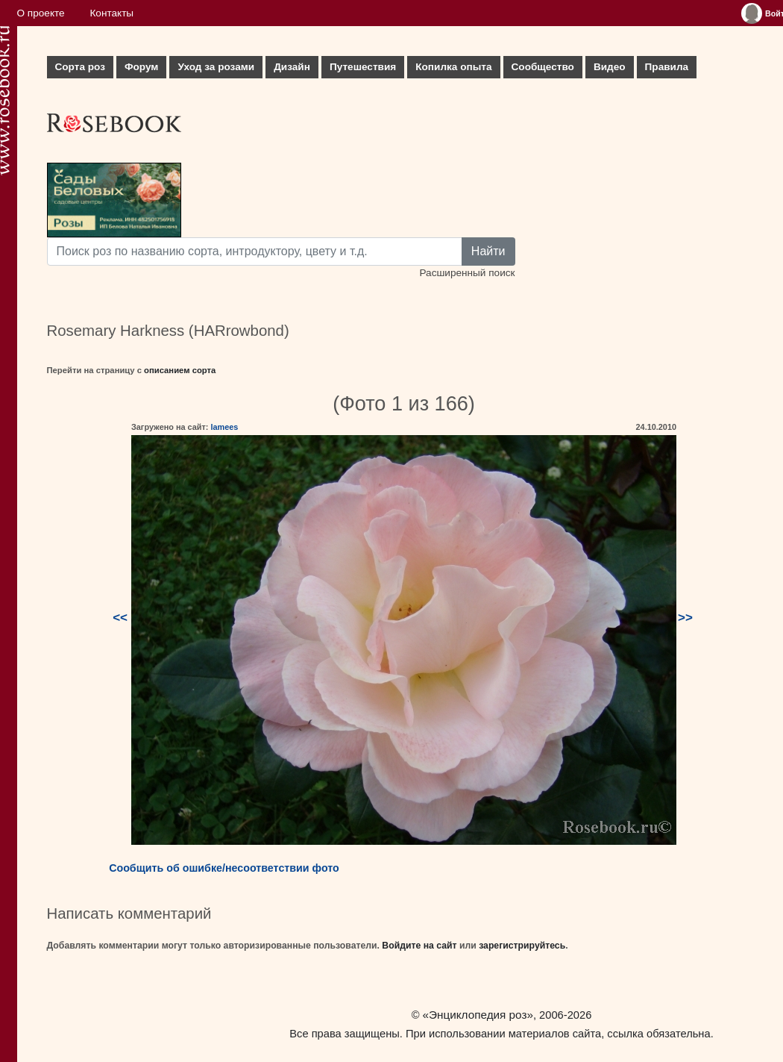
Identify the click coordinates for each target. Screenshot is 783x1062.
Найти (488, 251)
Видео (610, 66)
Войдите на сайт (419, 945)
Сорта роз (80, 66)
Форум (141, 66)
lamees (224, 426)
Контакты (111, 13)
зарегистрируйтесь (522, 945)
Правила (667, 66)
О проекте (41, 13)
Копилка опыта (453, 66)
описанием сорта (180, 370)
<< (120, 617)
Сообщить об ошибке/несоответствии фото (224, 868)
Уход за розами (215, 66)
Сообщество (543, 66)
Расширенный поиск (467, 272)
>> (685, 617)
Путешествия (363, 66)
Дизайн (292, 66)
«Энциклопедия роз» (478, 1014)
